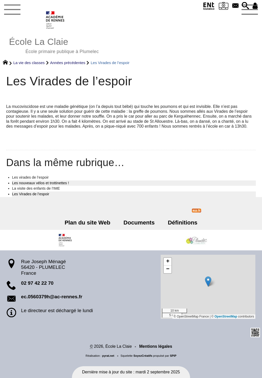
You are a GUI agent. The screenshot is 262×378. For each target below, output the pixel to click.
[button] (245, 6)
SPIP (173, 355)
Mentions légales (155, 346)
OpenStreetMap (225, 316)
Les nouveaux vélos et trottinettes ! (40, 183)
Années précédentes (67, 62)
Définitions (183, 222)
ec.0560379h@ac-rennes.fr (51, 296)
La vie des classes (29, 62)
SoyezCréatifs (142, 355)
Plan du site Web (88, 222)
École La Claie (54, 45)
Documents (139, 222)
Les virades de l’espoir (30, 177)
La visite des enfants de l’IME (36, 188)
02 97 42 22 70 (37, 283)
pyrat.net (108, 355)
